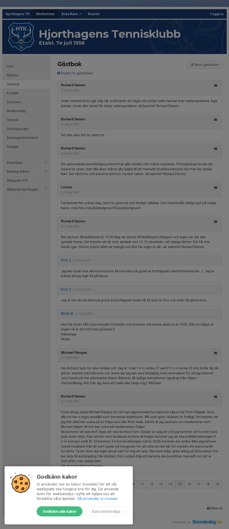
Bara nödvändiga (106, 511)
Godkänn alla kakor (59, 511)
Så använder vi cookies (97, 498)
